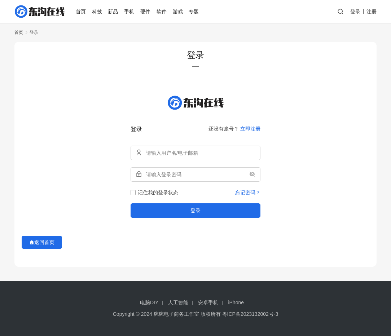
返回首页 (41, 242)
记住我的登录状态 (154, 192)
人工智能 (178, 302)
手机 (129, 11)
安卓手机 (208, 302)
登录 (355, 11)
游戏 (178, 11)
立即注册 (250, 129)
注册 (371, 11)
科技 (97, 11)
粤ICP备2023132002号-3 (250, 314)
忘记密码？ (247, 192)
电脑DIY (149, 302)
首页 (81, 11)
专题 (194, 11)
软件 (162, 11)
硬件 (146, 11)
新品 (113, 11)
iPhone (236, 302)
